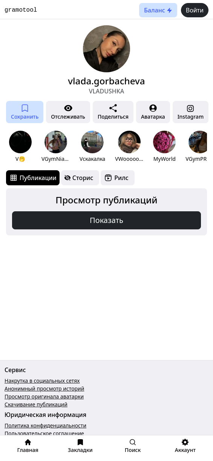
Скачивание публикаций (36, 404)
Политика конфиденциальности (45, 425)
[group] (20, 146)
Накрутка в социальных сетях (42, 380)
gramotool (21, 10)
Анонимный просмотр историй (44, 388)
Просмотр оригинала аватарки (44, 396)
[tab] (33, 177)
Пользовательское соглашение (44, 433)
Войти (195, 10)
